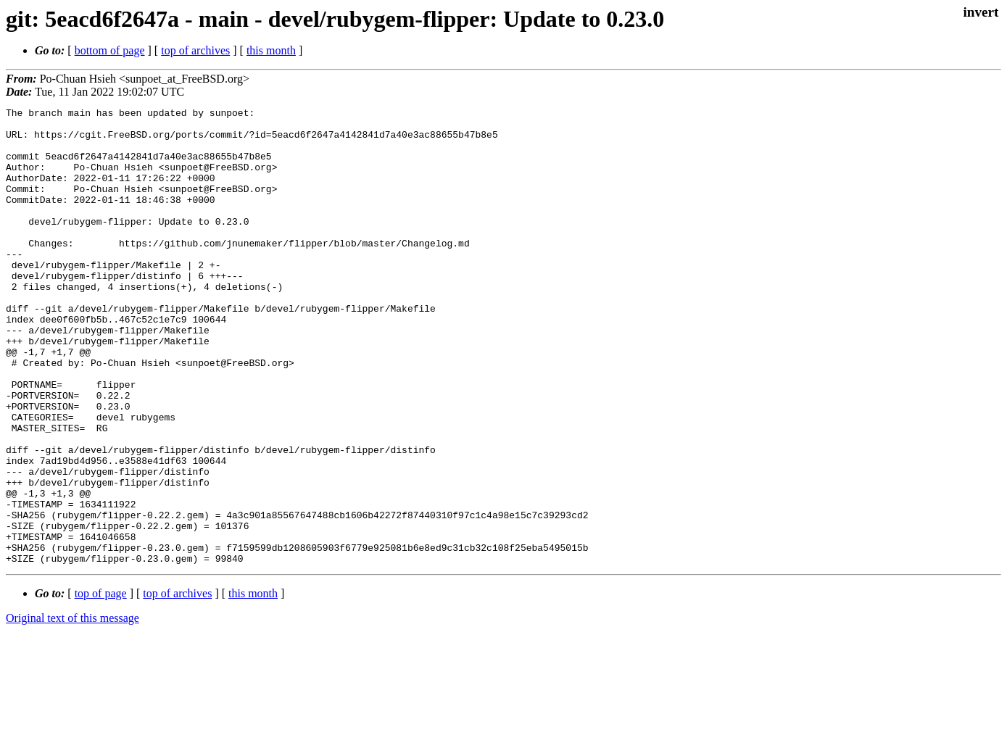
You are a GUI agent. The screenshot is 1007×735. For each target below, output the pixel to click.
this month (271, 50)
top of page (101, 684)
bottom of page (110, 50)
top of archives (195, 50)
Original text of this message (72, 709)
